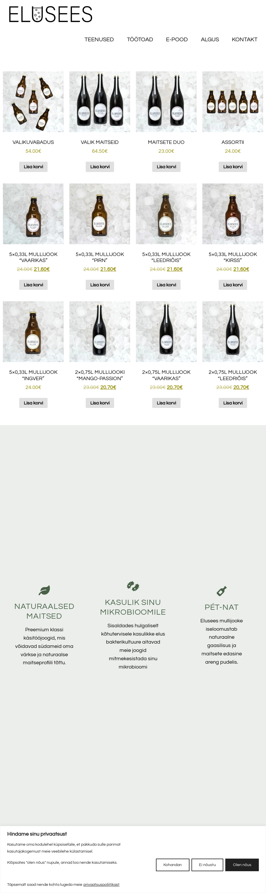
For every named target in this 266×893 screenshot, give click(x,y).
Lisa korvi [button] (33, 167)
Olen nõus (241, 865)
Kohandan (168, 865)
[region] (133, 859)
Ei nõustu (204, 865)
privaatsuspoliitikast (101, 885)
